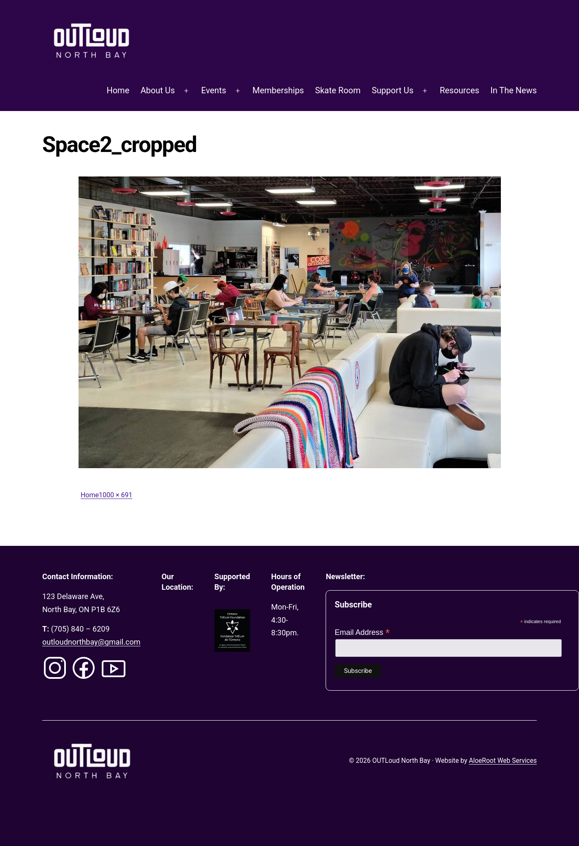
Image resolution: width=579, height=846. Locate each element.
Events (213, 90)
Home (117, 90)
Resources (459, 90)
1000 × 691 (115, 495)
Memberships (278, 90)
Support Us (392, 90)
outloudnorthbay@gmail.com (91, 641)
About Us (158, 90)
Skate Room (338, 90)
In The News (513, 90)
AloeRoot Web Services (503, 761)
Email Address (362, 632)
